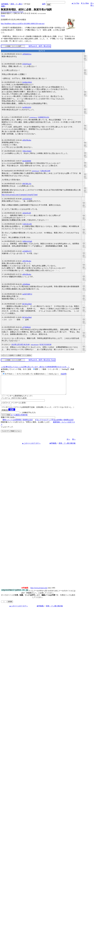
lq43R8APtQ (26, 107)
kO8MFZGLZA (43, 117)
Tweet (3, 16)
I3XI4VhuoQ (26, 64)
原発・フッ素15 (16, 4)
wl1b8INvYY (27, 251)
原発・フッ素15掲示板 (67, 447)
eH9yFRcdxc (26, 140)
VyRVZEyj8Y (27, 224)
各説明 (63, 374)
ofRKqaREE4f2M (35, 344)
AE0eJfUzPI (26, 213)
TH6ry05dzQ (26, 151)
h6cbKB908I (26, 161)
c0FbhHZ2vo (26, 54)
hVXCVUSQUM (45, 344)
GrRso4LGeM (45, 171)
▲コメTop (75, 3)
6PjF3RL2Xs (26, 184)
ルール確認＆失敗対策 (19, 418)
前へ (92, 5)
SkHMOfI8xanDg (35, 171)
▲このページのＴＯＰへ (31, 447)
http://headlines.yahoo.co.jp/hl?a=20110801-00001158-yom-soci (22, 23)
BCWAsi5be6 (27, 304)
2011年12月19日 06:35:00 (20, 344)
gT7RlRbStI (26, 327)
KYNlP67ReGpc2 (33, 117)
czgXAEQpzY (27, 199)
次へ (92, 3)
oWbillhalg (26, 284)
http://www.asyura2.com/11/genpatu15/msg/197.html (12, 11)
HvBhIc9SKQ (27, 82)
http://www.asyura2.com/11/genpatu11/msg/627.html (19, 195)
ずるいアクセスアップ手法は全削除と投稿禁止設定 (54, 423)
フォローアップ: (7, 431)
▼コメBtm (85, 3)
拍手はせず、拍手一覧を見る (39, 46)
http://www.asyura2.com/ (39, 591)
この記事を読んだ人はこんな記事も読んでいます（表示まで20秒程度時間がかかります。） (35, 367)
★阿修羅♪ (5, 4)
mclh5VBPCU (27, 294)
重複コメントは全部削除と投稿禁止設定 (18, 423)
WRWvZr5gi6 (27, 241)
